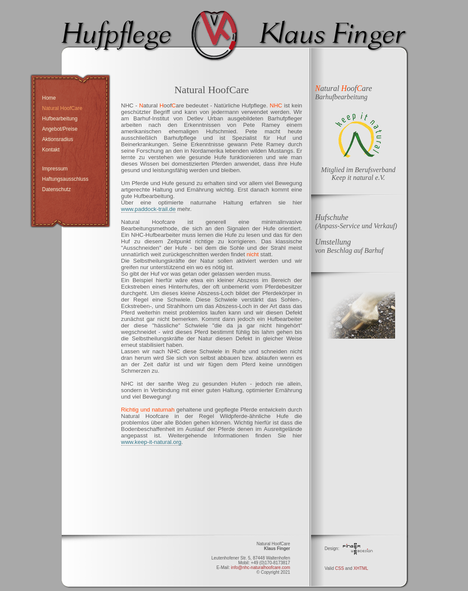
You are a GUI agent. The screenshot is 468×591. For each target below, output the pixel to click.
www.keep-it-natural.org (151, 442)
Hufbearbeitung (60, 119)
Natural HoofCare (62, 108)
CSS (339, 568)
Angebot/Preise (60, 129)
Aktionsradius (57, 139)
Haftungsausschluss (65, 179)
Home (49, 98)
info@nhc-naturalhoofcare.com (260, 567)
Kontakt (51, 150)
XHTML (361, 568)
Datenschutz (56, 189)
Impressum (55, 169)
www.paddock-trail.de (148, 209)
